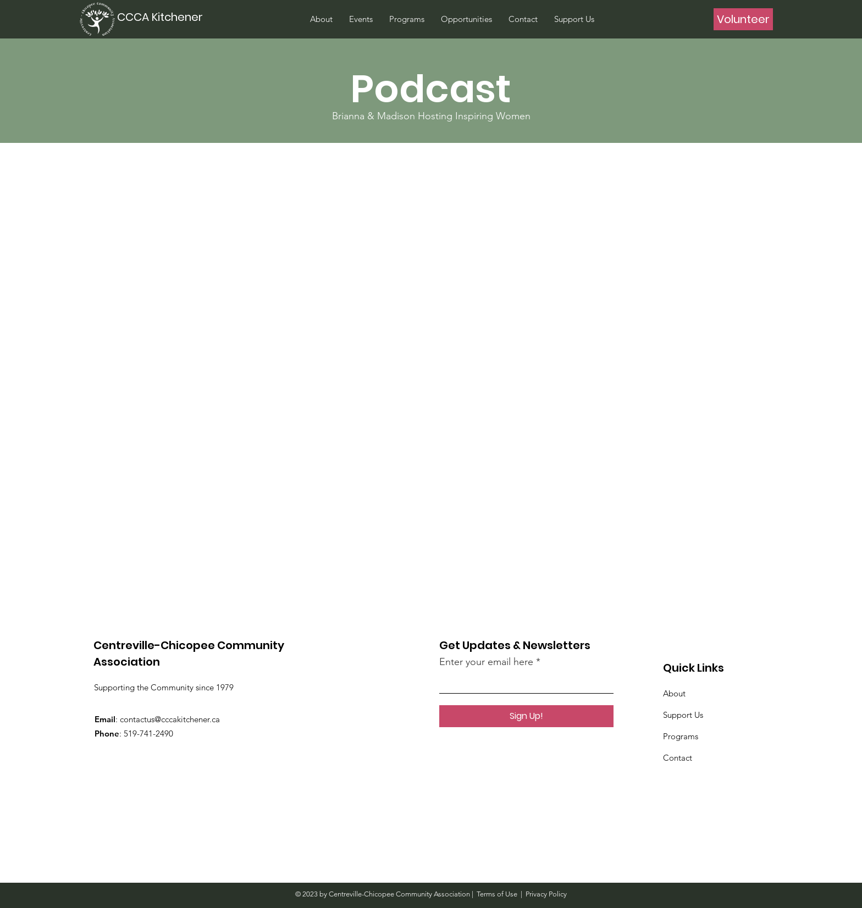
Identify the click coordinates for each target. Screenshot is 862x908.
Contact (677, 757)
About (674, 693)
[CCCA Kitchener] (162, 17)
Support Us (683, 715)
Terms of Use (497, 894)
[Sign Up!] (526, 716)
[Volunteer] (743, 19)
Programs (680, 736)
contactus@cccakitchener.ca (170, 719)
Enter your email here (486, 662)
